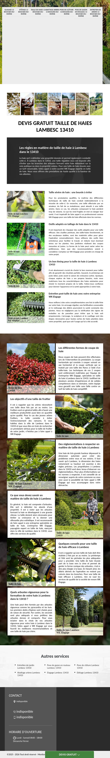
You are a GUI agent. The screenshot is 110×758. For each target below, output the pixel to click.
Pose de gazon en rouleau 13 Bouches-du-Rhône (81, 13)
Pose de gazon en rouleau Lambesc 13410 (58, 666)
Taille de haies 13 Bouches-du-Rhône (38, 12)
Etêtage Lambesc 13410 (87, 672)
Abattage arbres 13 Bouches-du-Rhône (52, 12)
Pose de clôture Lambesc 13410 (88, 666)
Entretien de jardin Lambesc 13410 (25, 666)
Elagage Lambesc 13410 (58, 672)
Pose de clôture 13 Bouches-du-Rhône (67, 12)
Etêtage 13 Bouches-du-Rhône (23, 12)
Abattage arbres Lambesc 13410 (28, 674)
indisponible (23, 711)
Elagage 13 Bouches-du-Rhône (9, 12)
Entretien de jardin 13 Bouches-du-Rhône (95, 13)
